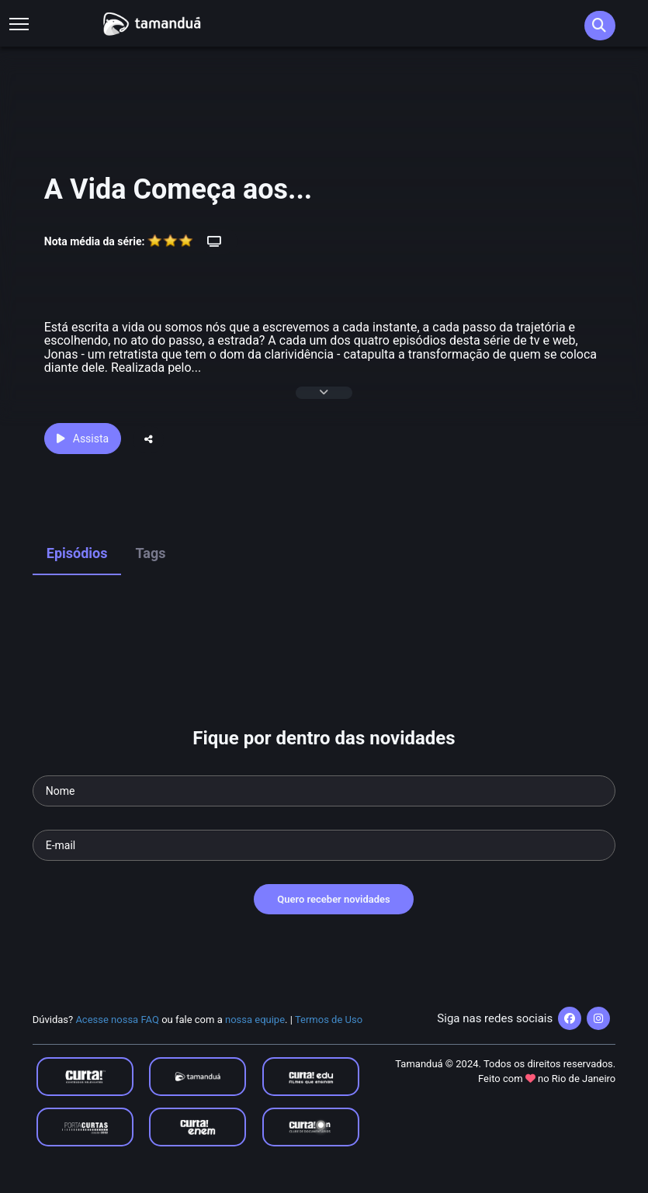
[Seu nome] (324, 790)
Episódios (77, 553)
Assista (83, 438)
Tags (150, 553)
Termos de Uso (328, 1019)
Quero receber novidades (333, 899)
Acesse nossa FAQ (117, 1019)
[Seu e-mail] (324, 845)
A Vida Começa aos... (178, 189)
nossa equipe (255, 1019)
